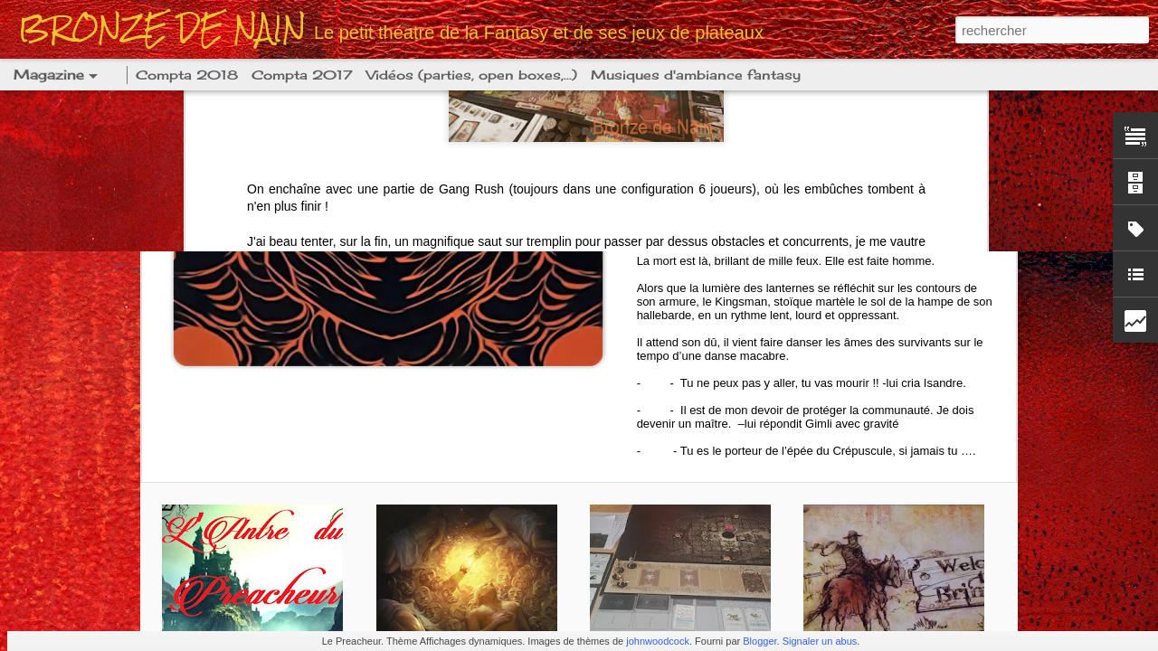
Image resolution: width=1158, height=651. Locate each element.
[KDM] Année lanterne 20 (799, 142)
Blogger (759, 641)
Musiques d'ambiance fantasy (696, 74)
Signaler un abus (820, 641)
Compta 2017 (302, 74)
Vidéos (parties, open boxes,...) (471, 74)
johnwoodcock (657, 641)
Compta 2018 (187, 74)
